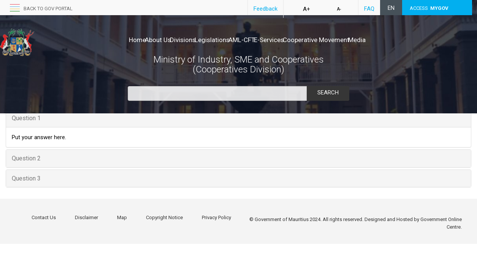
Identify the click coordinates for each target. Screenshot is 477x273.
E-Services (309, 40)
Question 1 (26, 118)
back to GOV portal (48, 8)
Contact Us (44, 217)
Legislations (236, 40)
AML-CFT (273, 40)
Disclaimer (86, 217)
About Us (166, 40)
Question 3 (26, 178)
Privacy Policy (216, 217)
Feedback (265, 8)
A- (339, 9)
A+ (306, 9)
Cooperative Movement (364, 40)
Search (328, 92)
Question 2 (26, 158)
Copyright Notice (164, 217)
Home (137, 40)
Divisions (199, 40)
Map (122, 217)
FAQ (369, 8)
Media (413, 40)
